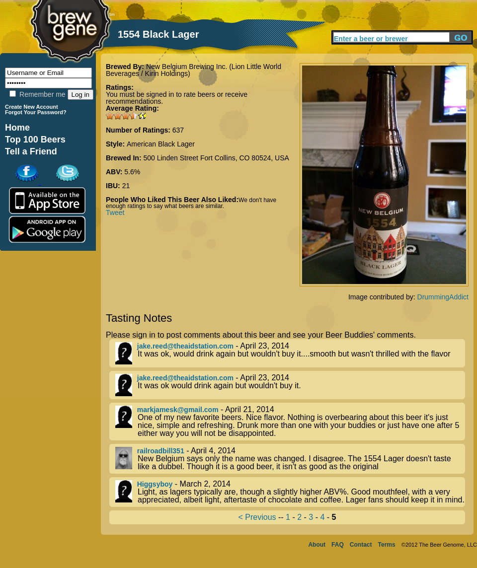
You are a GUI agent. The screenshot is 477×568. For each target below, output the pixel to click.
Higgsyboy (155, 484)
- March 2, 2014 (290, 492)
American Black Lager (161, 144)
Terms (387, 544)
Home (17, 128)
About (316, 544)
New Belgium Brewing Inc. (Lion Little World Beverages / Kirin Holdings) (193, 70)
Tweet (115, 212)
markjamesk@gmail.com (178, 410)
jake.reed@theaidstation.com (185, 346)
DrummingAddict (443, 297)
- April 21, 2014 (290, 421)
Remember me (37, 94)
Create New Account (31, 107)
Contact (361, 544)
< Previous (257, 517)
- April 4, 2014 (290, 459)
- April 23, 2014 (290, 353)
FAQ (337, 544)
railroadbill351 (160, 451)
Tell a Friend (31, 151)
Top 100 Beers (35, 139)
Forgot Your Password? (36, 112)
